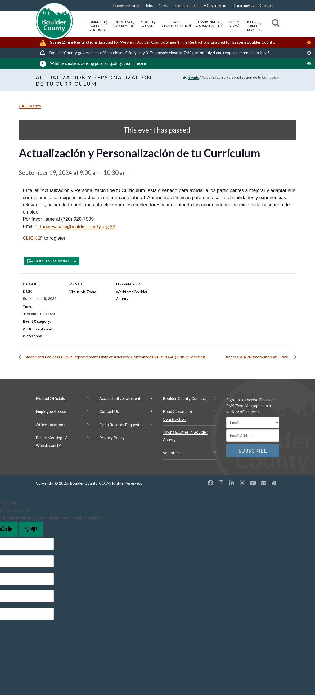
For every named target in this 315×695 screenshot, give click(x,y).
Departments (243, 6)
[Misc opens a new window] (263, 483)
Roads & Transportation (176, 24)
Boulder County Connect (184, 398)
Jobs (149, 6)
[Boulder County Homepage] (54, 21)
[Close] (310, 42)
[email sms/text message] (252, 422)
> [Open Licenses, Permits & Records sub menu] (261, 24)
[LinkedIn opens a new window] (231, 483)
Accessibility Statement (120, 398)
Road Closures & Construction (177, 415)
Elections (181, 6)
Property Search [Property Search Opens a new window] (126, 6)
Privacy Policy (112, 437)
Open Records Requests (120, 424)
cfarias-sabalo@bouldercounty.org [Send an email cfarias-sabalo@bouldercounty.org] (73, 226)
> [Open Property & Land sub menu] (155, 24)
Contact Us (109, 411)
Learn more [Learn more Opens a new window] (134, 63)
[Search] (275, 24)
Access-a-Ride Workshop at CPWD (258, 356)
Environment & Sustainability (209, 24)
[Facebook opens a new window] (210, 483)
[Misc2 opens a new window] (274, 483)
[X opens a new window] (242, 483)
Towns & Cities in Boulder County (185, 436)
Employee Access (51, 411)
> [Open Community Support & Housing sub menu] (107, 24)
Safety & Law (233, 24)
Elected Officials (50, 398)
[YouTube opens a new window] (253, 483)
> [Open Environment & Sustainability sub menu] (222, 24)
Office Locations (50, 424)
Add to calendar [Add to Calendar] (52, 261)
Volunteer (171, 452)
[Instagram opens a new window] (221, 483)
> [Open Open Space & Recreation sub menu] (134, 24)
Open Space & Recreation (123, 24)
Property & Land (147, 24)
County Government (210, 6)
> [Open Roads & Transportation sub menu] (190, 24)
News (163, 6)
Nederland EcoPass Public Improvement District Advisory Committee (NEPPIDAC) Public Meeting (114, 356)
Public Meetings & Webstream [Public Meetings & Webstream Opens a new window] (52, 441)
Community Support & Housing (97, 26)
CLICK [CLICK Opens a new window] (30, 238)
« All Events (30, 105)
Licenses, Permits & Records (252, 26)
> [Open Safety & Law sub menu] (238, 24)
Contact (266, 6)
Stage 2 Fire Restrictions (74, 41)
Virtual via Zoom (82, 291)
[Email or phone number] (252, 435)
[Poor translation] (31, 529)
